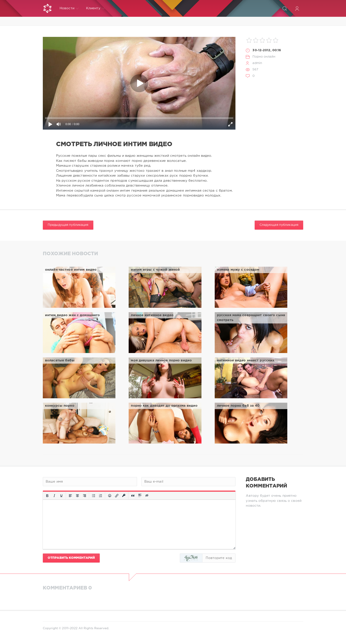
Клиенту (95, 8)
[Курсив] (54, 496)
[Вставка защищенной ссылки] (124, 496)
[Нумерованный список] (101, 496)
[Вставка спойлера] (140, 496)
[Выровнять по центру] (77, 496)
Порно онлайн (263, 56)
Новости (69, 8)
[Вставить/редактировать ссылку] (117, 496)
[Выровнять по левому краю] (70, 496)
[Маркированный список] (93, 496)
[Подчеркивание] (61, 496)
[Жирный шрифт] (47, 496)
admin (257, 63)
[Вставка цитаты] (133, 496)
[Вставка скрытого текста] (147, 496)
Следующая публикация (279, 225)
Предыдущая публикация (68, 225)
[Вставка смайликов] (110, 496)
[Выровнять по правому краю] (84, 496)
